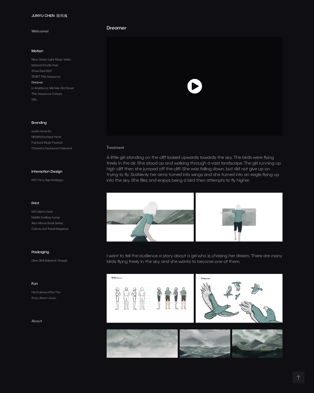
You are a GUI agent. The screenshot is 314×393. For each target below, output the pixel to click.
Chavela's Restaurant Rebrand (51, 148)
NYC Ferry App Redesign (47, 180)
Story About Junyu (43, 298)
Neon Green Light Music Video (51, 59)
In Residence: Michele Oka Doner (52, 88)
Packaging (40, 252)
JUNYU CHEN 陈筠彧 (49, 15)
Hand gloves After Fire (45, 292)
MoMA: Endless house (45, 217)
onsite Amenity (41, 131)
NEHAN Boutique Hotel (46, 137)
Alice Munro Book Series (47, 223)
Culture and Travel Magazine (49, 229)
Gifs (34, 99)
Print (35, 203)
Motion (37, 51)
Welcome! (40, 31)
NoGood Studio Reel (44, 65)
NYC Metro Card (41, 211)
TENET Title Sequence (46, 76)
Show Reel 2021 (41, 71)
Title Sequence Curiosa (46, 94)
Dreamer (37, 82)
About (36, 321)
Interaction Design (46, 171)
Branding (39, 122)
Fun (34, 283)
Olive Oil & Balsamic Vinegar (49, 260)
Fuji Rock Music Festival (46, 142)
